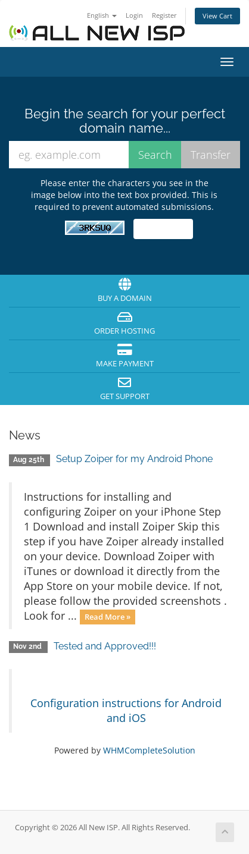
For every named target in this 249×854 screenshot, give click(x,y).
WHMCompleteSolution (149, 750)
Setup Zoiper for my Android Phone (134, 458)
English (102, 15)
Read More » (107, 616)
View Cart (217, 15)
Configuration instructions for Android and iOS (126, 710)
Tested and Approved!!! (105, 646)
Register (164, 15)
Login (134, 15)
